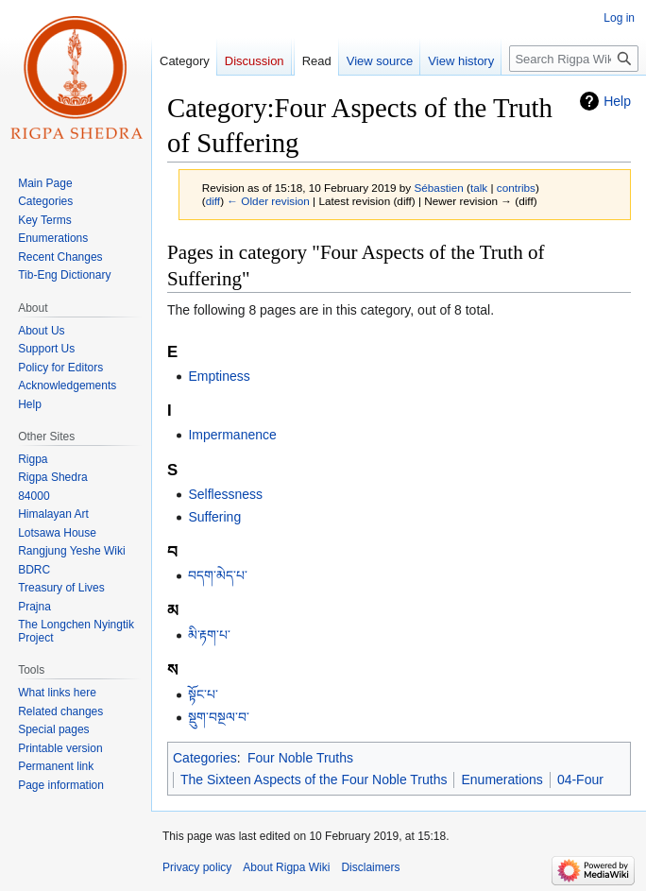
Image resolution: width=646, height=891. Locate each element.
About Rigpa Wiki (286, 867)
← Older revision (268, 201)
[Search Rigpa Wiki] (573, 58)
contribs (516, 187)
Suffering (214, 516)
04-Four (580, 779)
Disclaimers (370, 867)
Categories (205, 757)
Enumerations (501, 779)
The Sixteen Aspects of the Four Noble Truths (313, 779)
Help (617, 101)
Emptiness (218, 376)
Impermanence (232, 434)
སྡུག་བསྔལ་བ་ (218, 717)
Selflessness (225, 494)
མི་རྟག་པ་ (209, 635)
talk (478, 187)
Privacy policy (196, 867)
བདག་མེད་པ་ (217, 575)
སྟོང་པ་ (203, 694)
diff (213, 201)
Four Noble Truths (300, 757)
